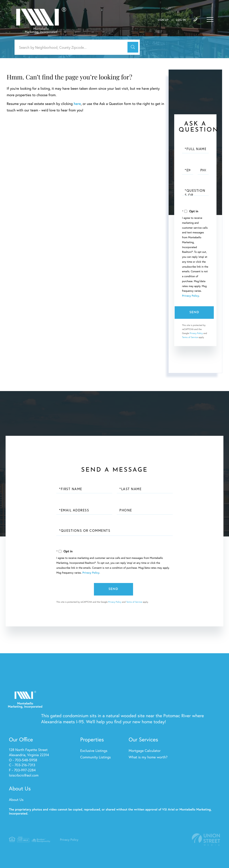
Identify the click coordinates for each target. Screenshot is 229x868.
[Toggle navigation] (210, 19)
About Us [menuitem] (16, 799)
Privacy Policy (190, 296)
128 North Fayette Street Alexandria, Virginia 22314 (29, 752)
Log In (181, 20)
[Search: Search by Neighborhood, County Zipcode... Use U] (72, 47)
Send (194, 312)
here (77, 103)
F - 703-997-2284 (22, 770)
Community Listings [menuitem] (95, 757)
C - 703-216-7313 (22, 765)
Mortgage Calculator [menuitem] (145, 750)
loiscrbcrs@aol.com (23, 775)
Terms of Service (190, 337)
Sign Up (162, 20)
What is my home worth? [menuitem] (148, 757)
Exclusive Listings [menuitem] (93, 750)
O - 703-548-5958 (23, 760)
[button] (132, 47)
